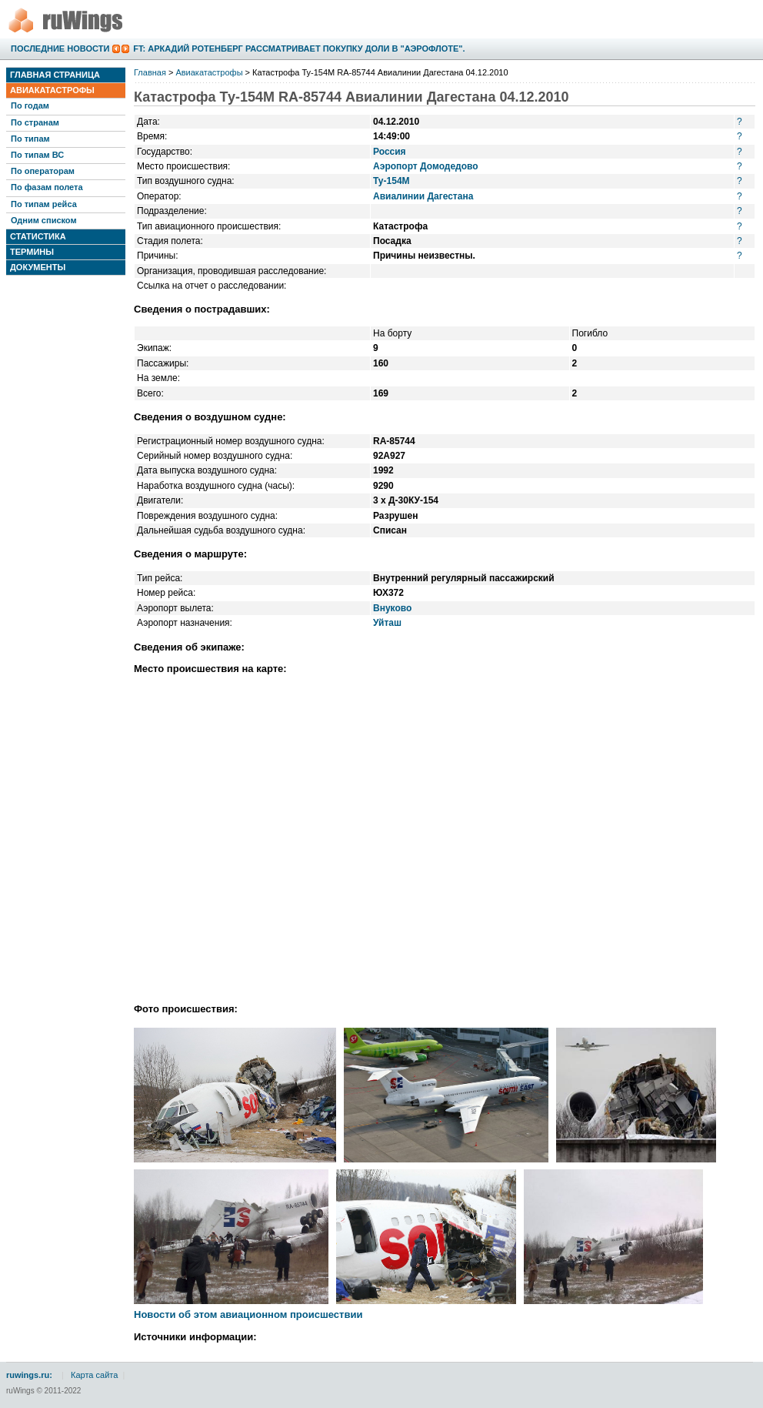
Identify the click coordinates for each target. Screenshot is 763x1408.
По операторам (43, 171)
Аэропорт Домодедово (425, 166)
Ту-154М (391, 181)
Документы (37, 267)
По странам (35, 122)
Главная (150, 72)
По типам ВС (37, 154)
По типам (30, 138)
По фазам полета (47, 187)
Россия (389, 151)
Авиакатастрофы (52, 90)
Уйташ (387, 622)
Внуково (392, 608)
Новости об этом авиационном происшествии (248, 1314)
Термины (32, 251)
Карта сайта (94, 1375)
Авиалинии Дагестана (423, 196)
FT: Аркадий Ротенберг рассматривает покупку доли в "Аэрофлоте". (299, 48)
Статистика (38, 236)
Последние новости (60, 48)
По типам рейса (44, 204)
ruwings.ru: (29, 1375)
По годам (30, 105)
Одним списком (44, 220)
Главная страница (55, 74)
